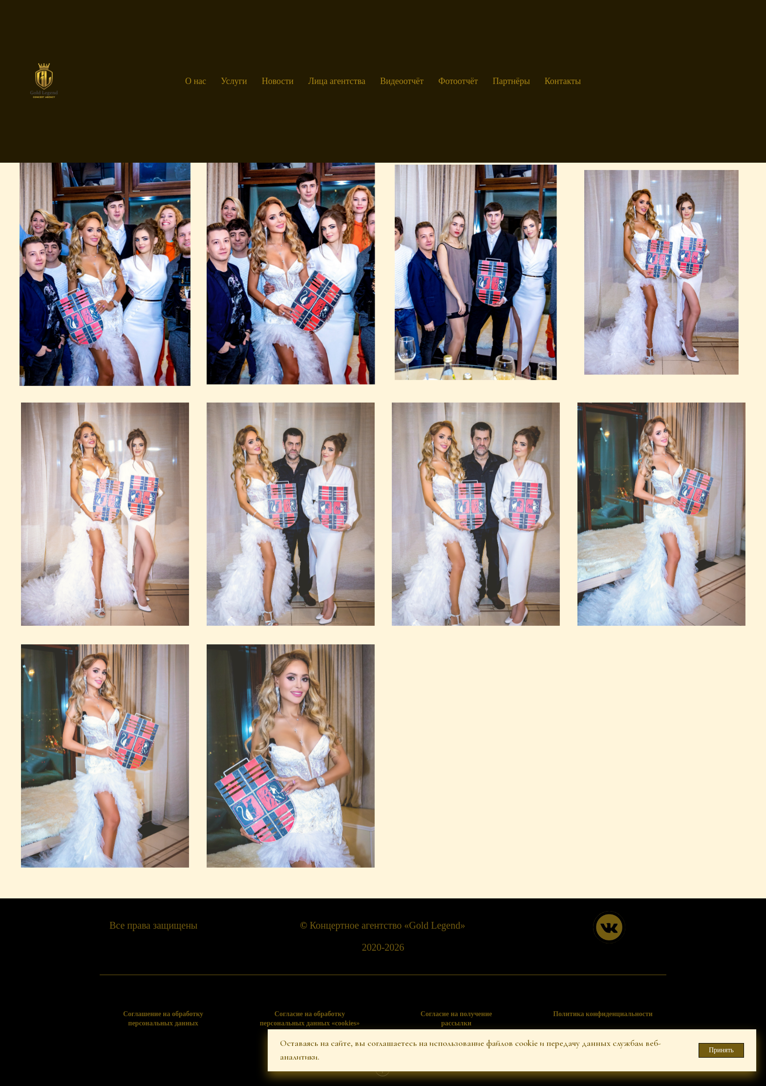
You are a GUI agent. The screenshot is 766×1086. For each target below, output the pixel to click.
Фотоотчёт (458, 81)
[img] (609, 927)
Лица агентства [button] (336, 81)
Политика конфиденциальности (603, 1014)
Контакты (563, 81)
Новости (278, 81)
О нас (195, 81)
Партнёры (511, 81)
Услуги (234, 81)
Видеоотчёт (402, 81)
